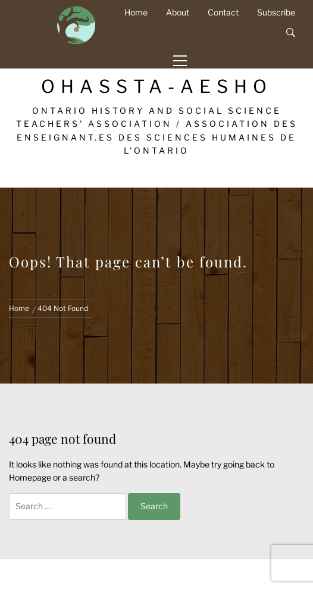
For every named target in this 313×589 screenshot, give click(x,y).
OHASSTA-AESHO (157, 86)
